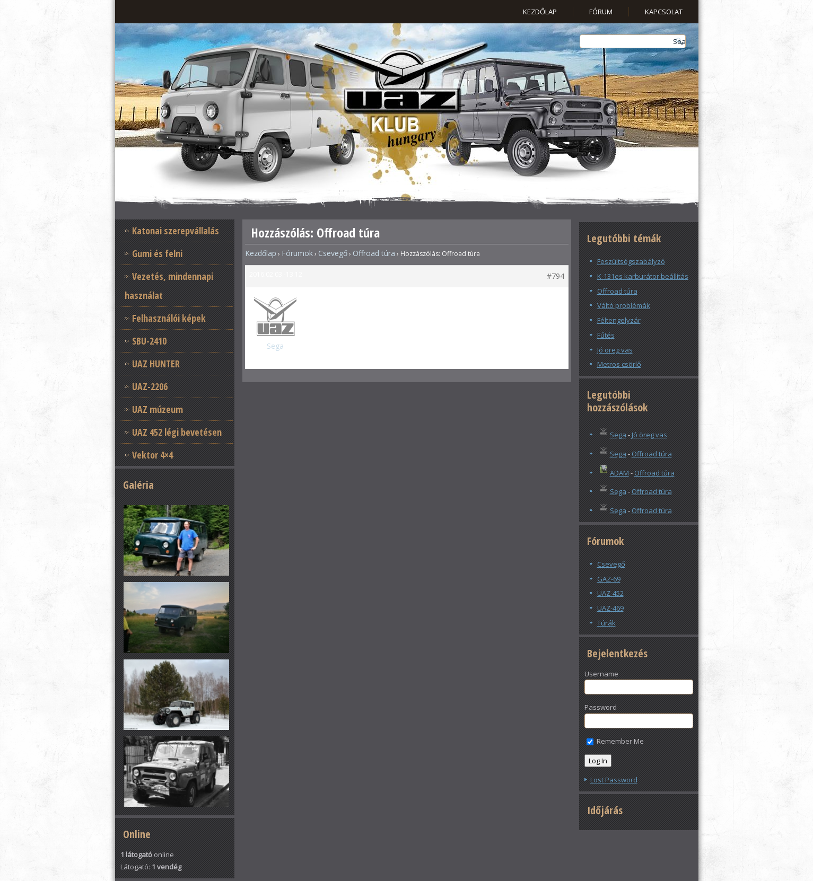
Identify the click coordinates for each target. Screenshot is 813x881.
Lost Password (613, 780)
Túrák (606, 623)
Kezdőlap (540, 11)
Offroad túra (374, 253)
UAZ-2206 (150, 386)
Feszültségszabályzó (631, 261)
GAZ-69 (608, 579)
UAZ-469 (610, 608)
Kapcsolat (664, 11)
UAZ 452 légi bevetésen (177, 432)
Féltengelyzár (619, 320)
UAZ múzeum (157, 409)
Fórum (601, 11)
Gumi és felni (157, 253)
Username (601, 674)
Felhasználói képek (169, 318)
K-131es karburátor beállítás (642, 276)
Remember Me (615, 741)
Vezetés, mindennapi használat (169, 286)
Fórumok (297, 253)
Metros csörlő (619, 364)
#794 (555, 276)
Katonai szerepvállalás (175, 230)
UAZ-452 (610, 593)
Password (600, 707)
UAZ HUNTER (156, 363)
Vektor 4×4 (152, 454)
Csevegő (332, 253)
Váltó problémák (623, 305)
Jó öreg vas (615, 350)
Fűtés (606, 335)
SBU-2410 (149, 340)
